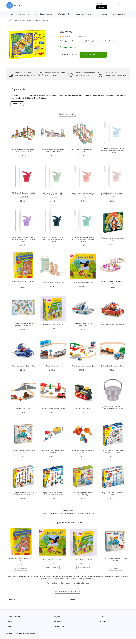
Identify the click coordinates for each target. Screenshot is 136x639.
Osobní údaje (59, 626)
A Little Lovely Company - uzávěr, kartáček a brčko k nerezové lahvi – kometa (83, 195)
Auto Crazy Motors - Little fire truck (113, 325)
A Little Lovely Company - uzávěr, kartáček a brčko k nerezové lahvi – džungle (83, 239)
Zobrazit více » (114, 41)
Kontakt (103, 621)
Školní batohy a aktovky (85, 14)
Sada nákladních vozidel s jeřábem (113, 366)
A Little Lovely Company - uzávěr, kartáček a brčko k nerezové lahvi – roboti (53, 239)
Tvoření (104, 14)
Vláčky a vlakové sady (86, 513)
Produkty (15, 20)
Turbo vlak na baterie (53, 366)
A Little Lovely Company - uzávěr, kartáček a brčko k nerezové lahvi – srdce (112, 195)
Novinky (10, 621)
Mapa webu (58, 621)
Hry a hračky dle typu (25, 14)
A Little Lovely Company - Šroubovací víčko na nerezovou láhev (112, 408)
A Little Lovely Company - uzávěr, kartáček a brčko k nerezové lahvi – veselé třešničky (23, 195)
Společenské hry (119, 14)
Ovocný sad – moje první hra (53, 325)
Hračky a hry (22, 20)
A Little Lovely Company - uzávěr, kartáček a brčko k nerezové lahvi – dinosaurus (53, 195)
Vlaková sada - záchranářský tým (83, 366)
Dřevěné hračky (64, 14)
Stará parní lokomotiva (83, 408)
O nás (102, 616)
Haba (88, 41)
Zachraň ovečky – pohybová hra (53, 282)
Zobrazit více (17, 104)
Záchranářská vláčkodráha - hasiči (53, 408)
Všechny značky (13, 616)
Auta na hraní (36, 20)
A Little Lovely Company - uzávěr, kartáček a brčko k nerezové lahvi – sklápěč (112, 151)
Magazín (57, 616)
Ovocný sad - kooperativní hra (83, 282)
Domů (10, 14)
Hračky (29, 20)
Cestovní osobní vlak (23, 408)
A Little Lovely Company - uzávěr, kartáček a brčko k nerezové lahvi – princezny (23, 239)
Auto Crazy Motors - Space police (23, 366)
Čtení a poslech (46, 14)
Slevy (9, 626)
